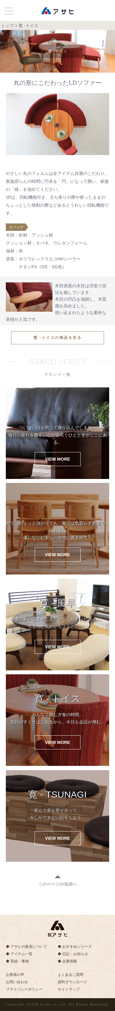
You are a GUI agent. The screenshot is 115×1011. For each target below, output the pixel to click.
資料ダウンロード (72, 982)
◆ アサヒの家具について (26, 946)
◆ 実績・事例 (17, 961)
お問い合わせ (17, 982)
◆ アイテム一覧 (19, 954)
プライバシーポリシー (24, 989)
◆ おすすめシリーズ (75, 946)
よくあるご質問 (70, 975)
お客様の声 (15, 975)
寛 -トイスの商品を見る (57, 337)
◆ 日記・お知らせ (73, 954)
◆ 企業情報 (67, 961)
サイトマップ (69, 989)
